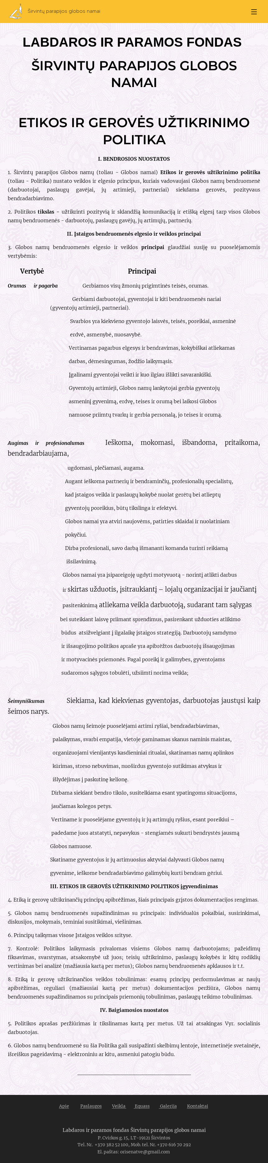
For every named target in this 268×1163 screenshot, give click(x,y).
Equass (142, 1106)
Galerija (168, 1106)
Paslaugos (91, 1106)
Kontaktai (197, 1106)
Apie (64, 1106)
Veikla (119, 1106)
